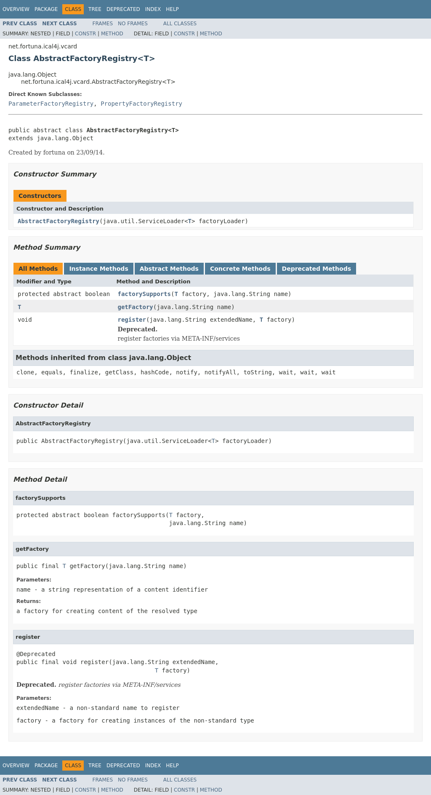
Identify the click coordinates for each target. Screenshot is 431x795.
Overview (16, 9)
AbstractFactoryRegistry (58, 221)
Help (172, 9)
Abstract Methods (169, 268)
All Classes (180, 24)
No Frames (133, 24)
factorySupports (144, 294)
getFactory (135, 307)
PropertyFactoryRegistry (141, 103)
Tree (94, 9)
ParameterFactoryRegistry (50, 103)
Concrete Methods (240, 268)
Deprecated (123, 9)
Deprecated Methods (316, 268)
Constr (85, 34)
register (132, 319)
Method (112, 34)
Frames (103, 24)
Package (46, 9)
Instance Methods (98, 268)
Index (153, 9)
